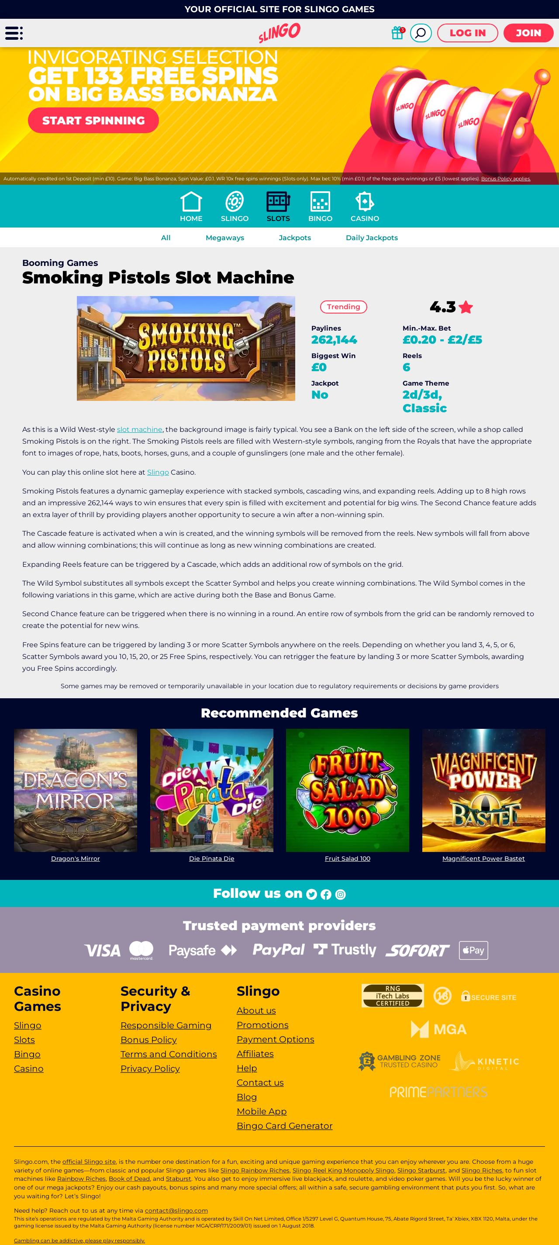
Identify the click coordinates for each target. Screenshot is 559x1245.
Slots (278, 218)
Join (529, 33)
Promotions (263, 1025)
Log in (468, 33)
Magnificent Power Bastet (483, 858)
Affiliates (255, 1053)
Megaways (225, 238)
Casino (365, 218)
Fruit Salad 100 (347, 858)
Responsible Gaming (166, 1025)
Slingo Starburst (421, 1170)
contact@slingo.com (176, 1210)
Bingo (320, 218)
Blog (247, 1097)
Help (247, 1068)
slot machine (139, 429)
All (166, 238)
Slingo (234, 218)
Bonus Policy (149, 1040)
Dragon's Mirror (75, 858)
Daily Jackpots (372, 238)
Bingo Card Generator (285, 1126)
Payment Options (275, 1039)
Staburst (178, 1178)
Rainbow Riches (81, 1178)
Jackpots (295, 238)
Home (191, 218)
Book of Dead (129, 1178)
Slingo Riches (482, 1170)
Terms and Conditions (169, 1054)
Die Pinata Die (211, 858)
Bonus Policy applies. (506, 179)
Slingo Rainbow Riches (255, 1170)
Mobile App (262, 1111)
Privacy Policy (150, 1068)
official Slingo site (89, 1161)
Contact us (260, 1082)
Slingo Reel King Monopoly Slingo (343, 1170)
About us (256, 1010)
